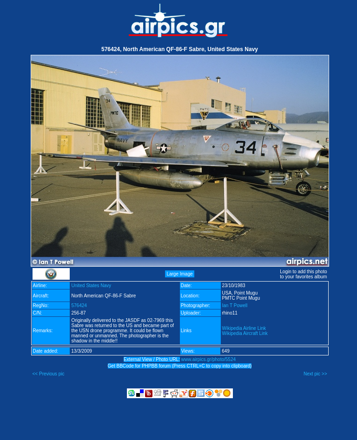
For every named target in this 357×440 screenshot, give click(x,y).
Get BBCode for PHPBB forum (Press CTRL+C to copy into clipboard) (180, 365)
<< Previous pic (49, 373)
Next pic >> (315, 373)
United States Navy (91, 285)
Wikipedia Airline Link (244, 328)
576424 (78, 305)
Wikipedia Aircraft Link (245, 333)
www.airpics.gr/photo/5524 (208, 359)
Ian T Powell (235, 305)
